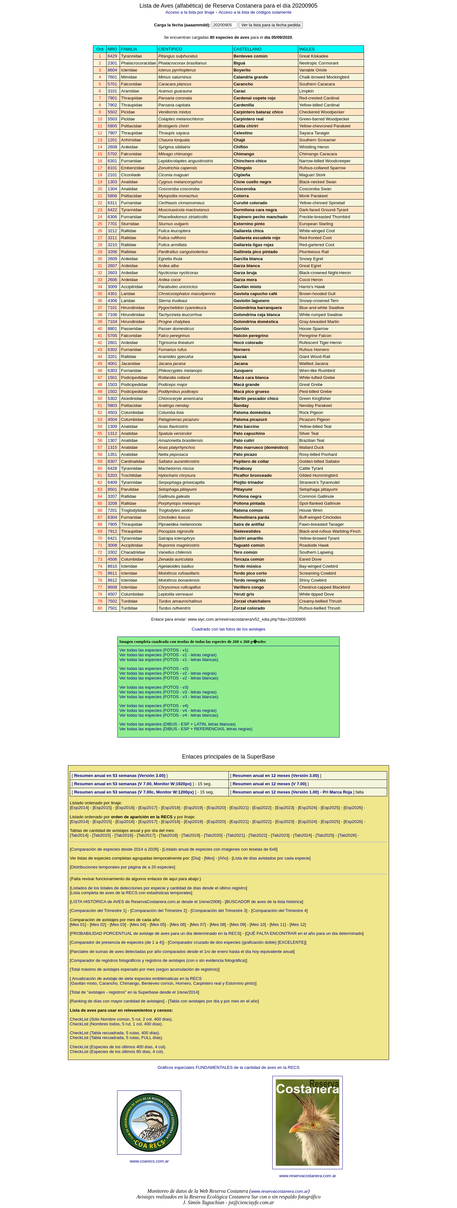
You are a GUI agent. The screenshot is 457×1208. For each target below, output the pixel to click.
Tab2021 (236, 835)
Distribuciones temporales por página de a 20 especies (122, 867)
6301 (112, 161)
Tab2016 (124, 835)
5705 (112, 335)
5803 (112, 405)
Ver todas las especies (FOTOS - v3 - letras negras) (167, 692)
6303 (112, 370)
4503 (112, 412)
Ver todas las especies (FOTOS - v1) (154, 650)
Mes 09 (238, 924)
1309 (112, 426)
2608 (112, 147)
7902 (112, 105)
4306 (112, 300)
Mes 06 (178, 924)
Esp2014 (79, 807)
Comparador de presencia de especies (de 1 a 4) (117, 942)
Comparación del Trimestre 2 (158, 910)
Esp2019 (193, 807)
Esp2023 (284, 807)
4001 (112, 363)
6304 (112, 517)
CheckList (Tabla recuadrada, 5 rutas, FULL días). (116, 1037)
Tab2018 (168, 835)
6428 (112, 468)
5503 (112, 119)
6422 (112, 209)
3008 (112, 545)
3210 (112, 244)
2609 (112, 258)
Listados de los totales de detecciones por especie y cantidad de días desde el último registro (158, 888)
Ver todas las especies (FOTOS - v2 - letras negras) (167, 673)
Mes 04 (138, 924)
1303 (112, 181)
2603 (112, 272)
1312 (112, 433)
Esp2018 (170, 807)
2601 (112, 342)
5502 (112, 112)
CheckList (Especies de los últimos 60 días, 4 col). (117, 1051)
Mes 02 (98, 924)
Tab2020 (213, 835)
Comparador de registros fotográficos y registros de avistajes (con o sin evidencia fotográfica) (158, 960)
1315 (112, 447)
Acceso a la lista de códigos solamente (255, 12)
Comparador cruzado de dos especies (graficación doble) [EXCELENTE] (237, 942)
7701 (112, 223)
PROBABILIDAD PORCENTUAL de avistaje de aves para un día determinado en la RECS (155, 933)
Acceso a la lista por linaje (189, 12)
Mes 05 (158, 924)
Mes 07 (198, 924)
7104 (112, 321)
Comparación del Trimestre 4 (279, 910)
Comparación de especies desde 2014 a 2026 (114, 849)
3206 (112, 251)
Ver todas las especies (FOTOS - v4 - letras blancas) (168, 715)
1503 (112, 384)
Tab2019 (191, 835)
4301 (112, 293)
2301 (112, 63)
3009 (112, 286)
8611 (112, 573)
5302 (112, 398)
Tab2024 (303, 835)
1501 (112, 377)
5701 (112, 84)
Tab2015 (101, 835)
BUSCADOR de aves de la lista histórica (264, 901)
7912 (112, 531)
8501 (112, 489)
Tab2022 (258, 835)
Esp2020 (216, 807)
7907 (112, 133)
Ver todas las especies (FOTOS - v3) (154, 687)
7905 (112, 524)
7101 (112, 307)
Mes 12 (298, 924)
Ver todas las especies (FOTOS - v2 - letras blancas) (168, 678)
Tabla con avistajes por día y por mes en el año (213, 1001)
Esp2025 (330, 807)
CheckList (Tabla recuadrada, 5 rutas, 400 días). (115, 1032)
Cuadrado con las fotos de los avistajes (228, 629)
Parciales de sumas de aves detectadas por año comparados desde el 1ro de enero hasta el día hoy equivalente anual (182, 951)
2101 (112, 174)
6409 (112, 482)
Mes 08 (218, 924)
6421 (112, 538)
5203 (112, 475)
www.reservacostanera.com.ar (307, 1175)
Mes (209, 858)
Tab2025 (325, 835)
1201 (112, 140)
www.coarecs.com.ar (149, 1161)
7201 (112, 510)
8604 (112, 70)
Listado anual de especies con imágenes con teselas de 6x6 (219, 849)
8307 (112, 461)
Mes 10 (258, 924)
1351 (112, 454)
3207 (112, 496)
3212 (112, 230)
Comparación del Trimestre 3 (219, 910)
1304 (112, 188)
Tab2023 (280, 835)
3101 (112, 91)
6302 (112, 349)
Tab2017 (146, 835)
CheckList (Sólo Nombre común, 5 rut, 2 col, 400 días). (121, 1019)
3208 (112, 503)
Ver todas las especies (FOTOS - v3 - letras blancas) (168, 696)
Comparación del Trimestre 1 (98, 910)
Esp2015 (102, 807)
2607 (112, 265)
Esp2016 (124, 807)
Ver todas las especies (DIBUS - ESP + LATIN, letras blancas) (177, 724)
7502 (112, 601)
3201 (112, 356)
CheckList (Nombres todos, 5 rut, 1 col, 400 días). (116, 1024)
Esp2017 (147, 807)
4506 (112, 559)
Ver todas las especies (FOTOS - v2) (154, 668)
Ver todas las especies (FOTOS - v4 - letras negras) (167, 710)
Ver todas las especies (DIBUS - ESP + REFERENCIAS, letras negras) (185, 728)
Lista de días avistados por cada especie (271, 858)
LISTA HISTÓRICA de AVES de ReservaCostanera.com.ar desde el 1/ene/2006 (145, 901)
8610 (112, 566)
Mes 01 (78, 924)
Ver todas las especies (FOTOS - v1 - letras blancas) (168, 659)
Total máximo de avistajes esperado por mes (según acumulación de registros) (145, 969)
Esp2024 (307, 807)
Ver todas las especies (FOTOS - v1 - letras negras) (167, 654)
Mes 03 (118, 924)
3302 (112, 552)
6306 (112, 216)
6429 (112, 56)
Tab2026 (347, 835)
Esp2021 (239, 807)
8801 (112, 328)
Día (196, 858)
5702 (112, 154)
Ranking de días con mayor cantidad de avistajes (117, 1001)
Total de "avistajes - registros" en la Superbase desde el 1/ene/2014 (134, 992)
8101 (112, 167)
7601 (112, 77)
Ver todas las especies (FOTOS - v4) (154, 705)
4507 (112, 594)
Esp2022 (262, 807)
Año (223, 858)
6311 (112, 202)
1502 (112, 391)
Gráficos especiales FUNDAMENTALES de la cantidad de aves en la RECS (228, 1067)
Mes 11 (278, 924)
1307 (112, 440)
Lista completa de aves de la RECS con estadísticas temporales (131, 892)
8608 (112, 587)
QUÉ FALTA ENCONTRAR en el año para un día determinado (304, 933)
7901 (112, 98)
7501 (112, 608)
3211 (112, 237)
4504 (112, 419)
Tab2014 (79, 835)
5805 (112, 126)
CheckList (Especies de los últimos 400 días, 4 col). (118, 1046)
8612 (112, 580)
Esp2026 (353, 807)
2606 (112, 279)
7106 (112, 314)
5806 (112, 195)
